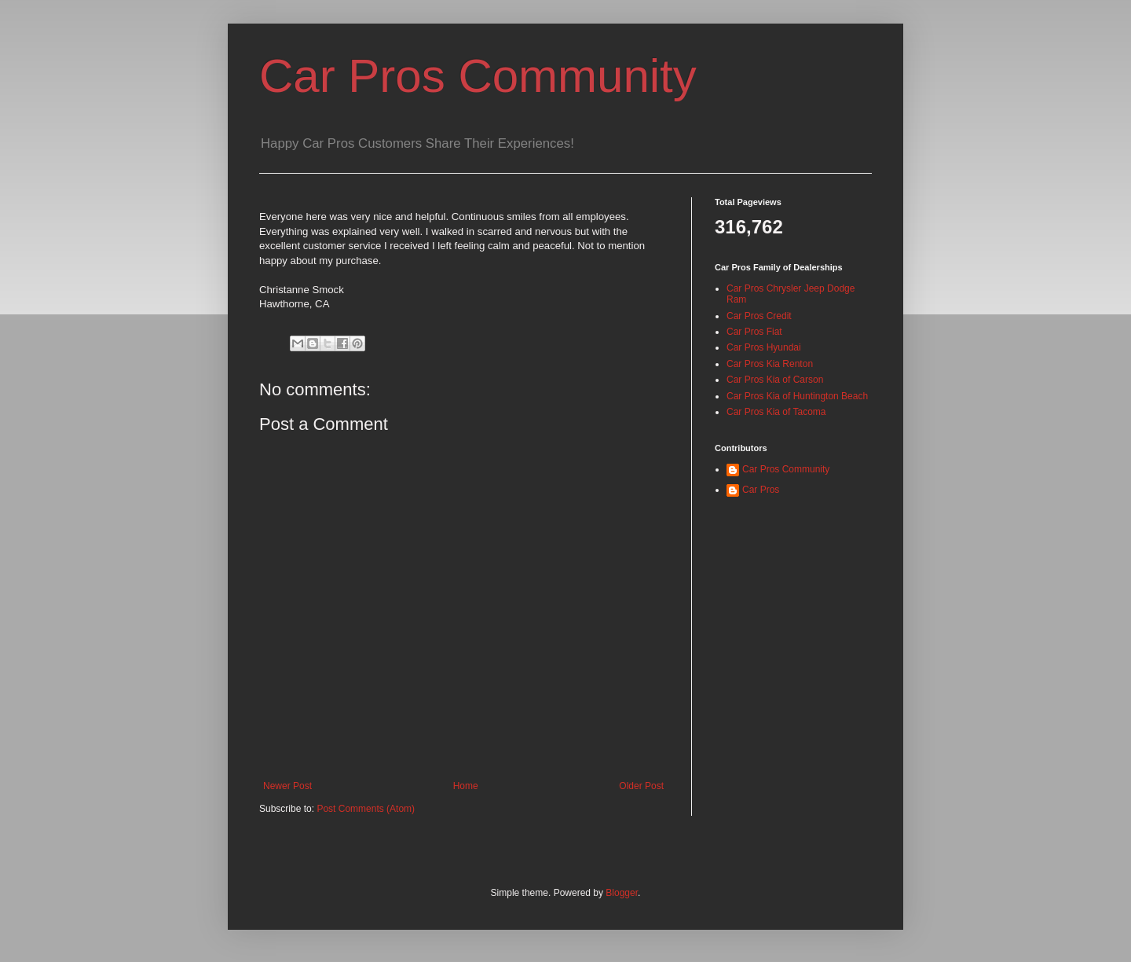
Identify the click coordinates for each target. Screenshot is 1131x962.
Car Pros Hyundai (764, 347)
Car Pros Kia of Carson (775, 379)
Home (465, 785)
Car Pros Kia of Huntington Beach (797, 396)
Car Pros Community (478, 76)
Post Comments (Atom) (366, 808)
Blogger (622, 892)
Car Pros (760, 489)
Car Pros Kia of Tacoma (776, 411)
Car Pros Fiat (754, 331)
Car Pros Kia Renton (770, 363)
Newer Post (287, 785)
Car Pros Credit (759, 315)
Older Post (641, 785)
